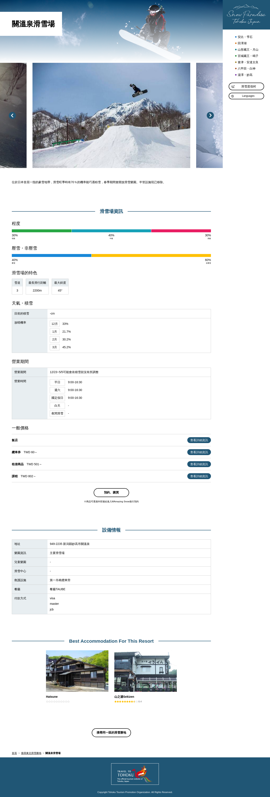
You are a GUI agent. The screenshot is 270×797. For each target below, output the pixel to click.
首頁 (14, 753)
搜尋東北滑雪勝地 (31, 753)
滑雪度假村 (243, 87)
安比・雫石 (243, 37)
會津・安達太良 (246, 62)
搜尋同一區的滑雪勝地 (111, 732)
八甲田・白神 (245, 68)
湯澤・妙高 (243, 75)
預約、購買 (111, 492)
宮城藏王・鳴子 (246, 56)
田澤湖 (240, 43)
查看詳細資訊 (199, 440)
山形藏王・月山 (246, 49)
